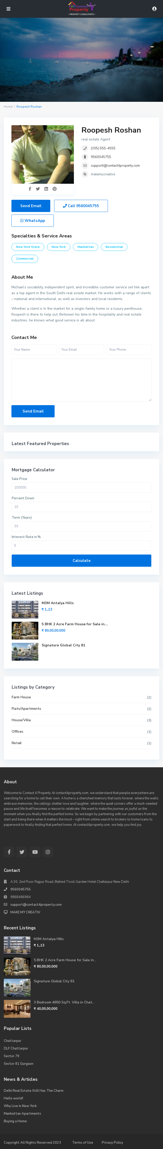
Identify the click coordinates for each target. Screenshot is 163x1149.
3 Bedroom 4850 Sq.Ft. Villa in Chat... (64, 1002)
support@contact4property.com (36, 904)
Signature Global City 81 (63, 645)
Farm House (21, 697)
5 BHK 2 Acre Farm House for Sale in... (75, 624)
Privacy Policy (112, 1142)
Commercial (25, 259)
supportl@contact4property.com (115, 165)
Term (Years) (22, 517)
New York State (28, 247)
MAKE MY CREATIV (25, 912)
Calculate (82, 560)
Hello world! (13, 1098)
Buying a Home (15, 1121)
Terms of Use (82, 1142)
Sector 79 (11, 1056)
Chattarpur (12, 1041)
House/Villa (21, 720)
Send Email (30, 205)
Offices (17, 731)
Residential (114, 247)
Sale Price (19, 479)
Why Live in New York (20, 1106)
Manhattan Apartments (22, 1113)
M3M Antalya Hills (58, 603)
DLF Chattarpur (16, 1048)
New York (59, 247)
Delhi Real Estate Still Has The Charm (33, 1090)
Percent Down (23, 498)
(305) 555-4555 (103, 148)
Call (81, 205)
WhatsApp (32, 220)
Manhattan (85, 247)
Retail (17, 743)
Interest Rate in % (26, 537)
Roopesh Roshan (111, 130)
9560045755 (101, 157)
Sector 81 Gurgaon (18, 1063)
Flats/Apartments (26, 708)
